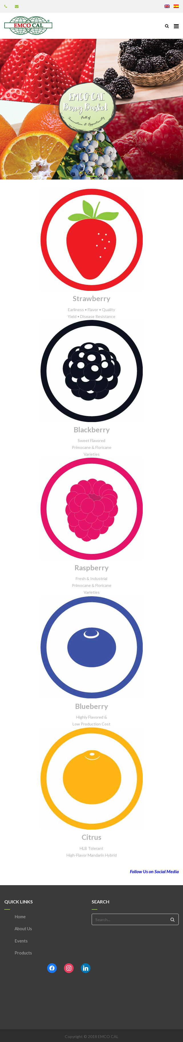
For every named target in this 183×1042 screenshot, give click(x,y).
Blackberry (92, 429)
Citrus (91, 837)
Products (23, 952)
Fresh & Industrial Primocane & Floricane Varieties (91, 585)
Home (20, 916)
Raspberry (91, 567)
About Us (23, 928)
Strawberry (91, 298)
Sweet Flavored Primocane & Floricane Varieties (91, 447)
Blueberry (91, 706)
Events (21, 940)
